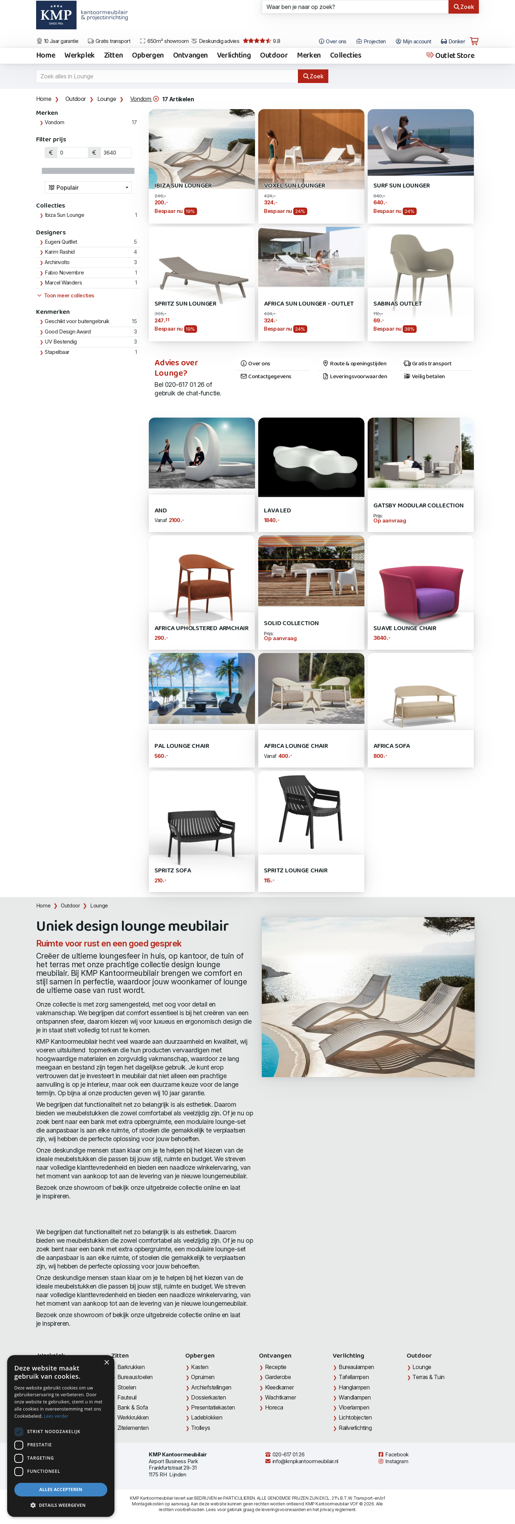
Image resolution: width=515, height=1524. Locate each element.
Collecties (346, 55)
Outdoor (274, 55)
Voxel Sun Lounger (294, 185)
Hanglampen (354, 1387)
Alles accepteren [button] (61, 1489)
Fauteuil (126, 1397)
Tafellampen (354, 1377)
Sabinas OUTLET (397, 304)
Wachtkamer (280, 1397)
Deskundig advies (215, 41)
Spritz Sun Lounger (185, 304)
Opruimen (202, 1377)
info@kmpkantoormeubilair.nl (301, 1461)
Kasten (199, 1366)
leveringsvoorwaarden (283, 1509)
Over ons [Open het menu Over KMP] (332, 41)
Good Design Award (67, 331)
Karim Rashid (60, 252)
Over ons (255, 364)
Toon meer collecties (65, 295)
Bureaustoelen (135, 1377)
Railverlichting (355, 1427)
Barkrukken (131, 1366)
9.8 (261, 41)
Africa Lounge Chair (296, 746)
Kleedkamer (279, 1387)
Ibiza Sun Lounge (64, 215)
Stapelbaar (57, 352)
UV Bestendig (61, 342)
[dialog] (60, 1436)
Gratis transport (109, 41)
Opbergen (148, 55)
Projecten (371, 41)
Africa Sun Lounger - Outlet (309, 304)
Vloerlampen (354, 1407)
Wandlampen (355, 1397)
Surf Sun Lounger (401, 185)
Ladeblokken (206, 1417)
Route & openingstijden (354, 364)
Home (45, 55)
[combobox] (88, 187)
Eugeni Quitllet (61, 242)
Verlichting (234, 55)
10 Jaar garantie (57, 41)
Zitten (113, 55)
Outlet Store (449, 55)
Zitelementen (133, 1427)
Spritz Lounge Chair (295, 870)
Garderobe (278, 1377)
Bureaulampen (356, 1366)
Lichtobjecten (355, 1417)
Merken (308, 55)
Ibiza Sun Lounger (183, 185)
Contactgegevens (265, 377)
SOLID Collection (291, 623)
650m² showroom (164, 41)
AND (160, 510)
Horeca (274, 1407)
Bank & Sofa (132, 1407)
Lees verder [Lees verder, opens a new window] (56, 1416)
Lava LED (277, 510)
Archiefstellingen (211, 1387)
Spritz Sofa (172, 870)
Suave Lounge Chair (404, 628)
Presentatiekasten (213, 1407)
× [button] (106, 1362)
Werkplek (79, 55)
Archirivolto (57, 262)
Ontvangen (190, 55)
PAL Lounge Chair (181, 746)
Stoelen (126, 1387)
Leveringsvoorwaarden (354, 377)
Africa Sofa (391, 746)
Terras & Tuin (428, 1377)
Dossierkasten (208, 1397)
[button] (60, 1505)
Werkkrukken (133, 1417)
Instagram (393, 1461)
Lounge (106, 98)
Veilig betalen (424, 377)
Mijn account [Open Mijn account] (413, 41)
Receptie (275, 1366)
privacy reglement (337, 1509)
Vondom (145, 99)
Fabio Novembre (64, 272)
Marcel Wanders (63, 282)
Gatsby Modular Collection (418, 505)
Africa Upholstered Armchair (201, 628)
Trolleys (200, 1427)
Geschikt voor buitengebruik (77, 321)
